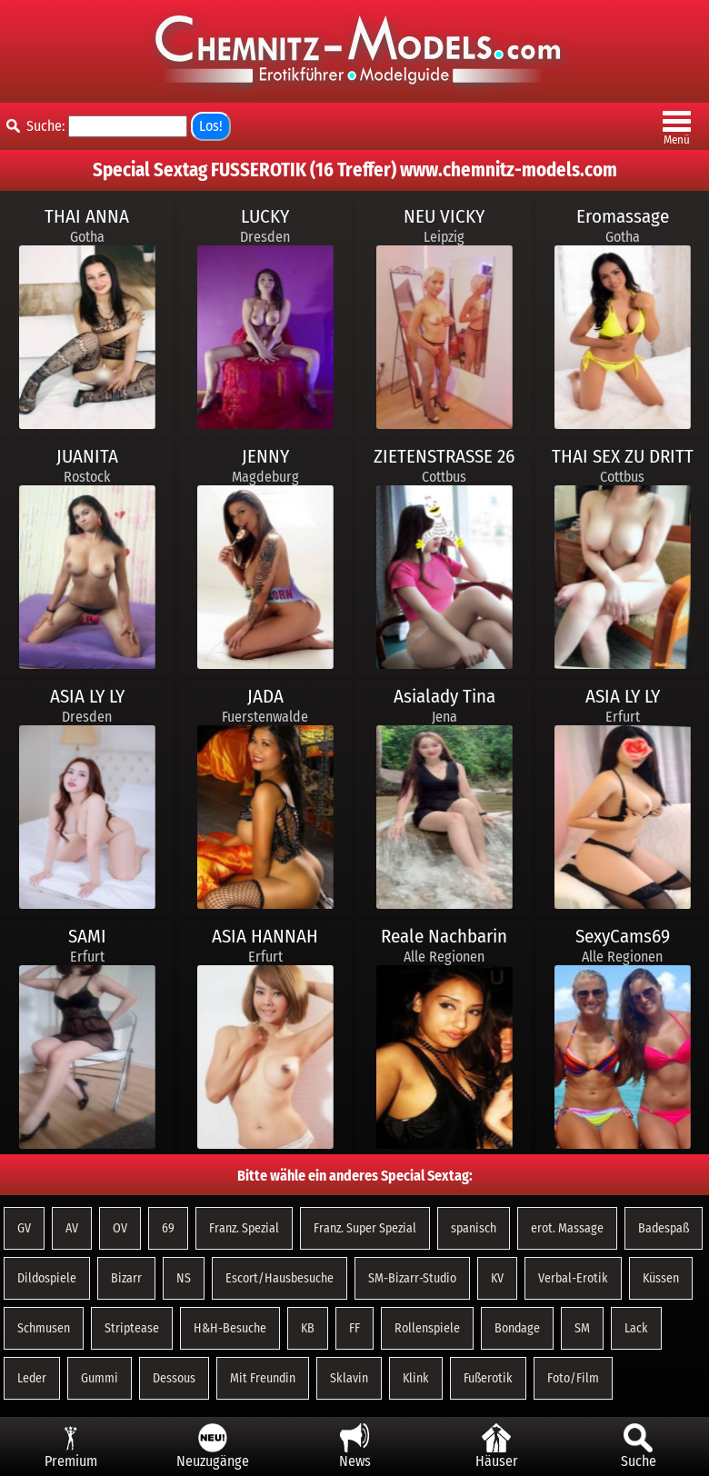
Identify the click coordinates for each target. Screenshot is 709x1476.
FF (354, 1328)
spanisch (473, 1228)
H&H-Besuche (230, 1328)
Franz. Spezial (244, 1228)
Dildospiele (46, 1278)
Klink (416, 1378)
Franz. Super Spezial (365, 1228)
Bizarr (126, 1278)
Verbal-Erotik (573, 1278)
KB (308, 1328)
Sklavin (349, 1378)
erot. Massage (567, 1228)
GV (24, 1228)
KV (497, 1278)
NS (183, 1278)
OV (120, 1228)
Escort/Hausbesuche (279, 1278)
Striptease (132, 1328)
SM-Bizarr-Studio (412, 1278)
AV (71, 1228)
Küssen (661, 1278)
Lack (636, 1328)
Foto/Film (573, 1378)
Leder (31, 1378)
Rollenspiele (427, 1328)
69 (168, 1228)
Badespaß (663, 1228)
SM (582, 1328)
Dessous (174, 1378)
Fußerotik (488, 1378)
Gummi (99, 1378)
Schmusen (43, 1328)
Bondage (517, 1328)
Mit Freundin (262, 1378)
